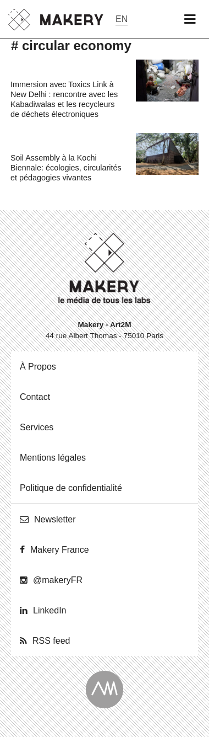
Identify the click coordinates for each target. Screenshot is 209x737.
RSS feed (51, 640)
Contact (35, 397)
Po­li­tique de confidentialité (71, 488)
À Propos (38, 366)
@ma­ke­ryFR (57, 580)
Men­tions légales (53, 457)
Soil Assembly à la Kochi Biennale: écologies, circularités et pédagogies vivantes (66, 167)
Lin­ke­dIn (50, 610)
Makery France (59, 549)
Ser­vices (36, 427)
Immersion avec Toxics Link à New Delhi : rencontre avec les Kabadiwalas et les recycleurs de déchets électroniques (64, 99)
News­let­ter (55, 519)
